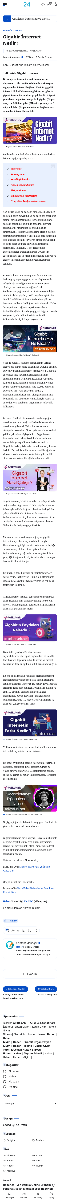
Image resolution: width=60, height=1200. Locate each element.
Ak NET (40, 1153)
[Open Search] (54, 1185)
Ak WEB (11, 1153)
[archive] (30, 1101)
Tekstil (28, 1043)
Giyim (6, 1039)
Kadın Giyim (39, 1024)
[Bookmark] (23, 928)
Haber (32, 1032)
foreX (39, 1158)
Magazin (11, 1079)
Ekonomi (11, 1069)
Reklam (10, 918)
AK (17, 1122)
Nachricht (20, 1032)
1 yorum (30, 971)
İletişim (11, 1137)
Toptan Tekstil (33, 1051)
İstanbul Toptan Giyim (16, 1024)
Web (24, 1122)
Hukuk (39, 1163)
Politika (10, 1084)
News (41, 1032)
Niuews (7, 1032)
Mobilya (11, 1168)
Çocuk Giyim (43, 1043)
